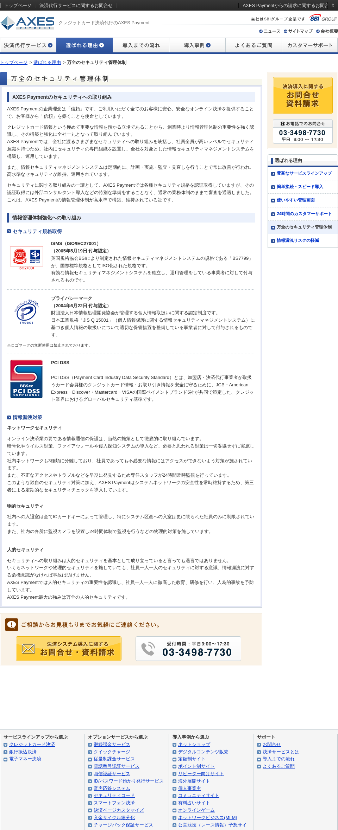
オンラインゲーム (196, 810)
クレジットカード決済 (32, 744)
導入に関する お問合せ (68, 648)
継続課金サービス (112, 744)
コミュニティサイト (198, 795)
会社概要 (327, 31)
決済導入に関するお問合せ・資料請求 (303, 95)
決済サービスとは (281, 751)
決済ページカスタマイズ (119, 810)
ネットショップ (194, 744)
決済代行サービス (28, 46)
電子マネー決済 (25, 758)
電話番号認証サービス (116, 766)
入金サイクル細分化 (114, 817)
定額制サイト (192, 758)
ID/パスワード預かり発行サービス (129, 781)
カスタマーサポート (310, 46)
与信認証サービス (112, 773)
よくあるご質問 (253, 46)
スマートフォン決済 (114, 802)
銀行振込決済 (23, 751)
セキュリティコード (114, 795)
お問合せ (272, 744)
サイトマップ (298, 31)
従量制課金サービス (114, 758)
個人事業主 (189, 788)
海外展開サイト (194, 781)
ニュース (269, 31)
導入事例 (197, 46)
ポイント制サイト (196, 766)
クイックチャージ (112, 751)
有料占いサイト (194, 802)
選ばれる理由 (47, 62)
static (331, 11)
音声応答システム (112, 788)
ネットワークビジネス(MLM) (207, 817)
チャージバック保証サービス (123, 825)
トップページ (13, 62)
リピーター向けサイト (201, 773)
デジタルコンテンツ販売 (203, 751)
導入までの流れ (141, 46)
